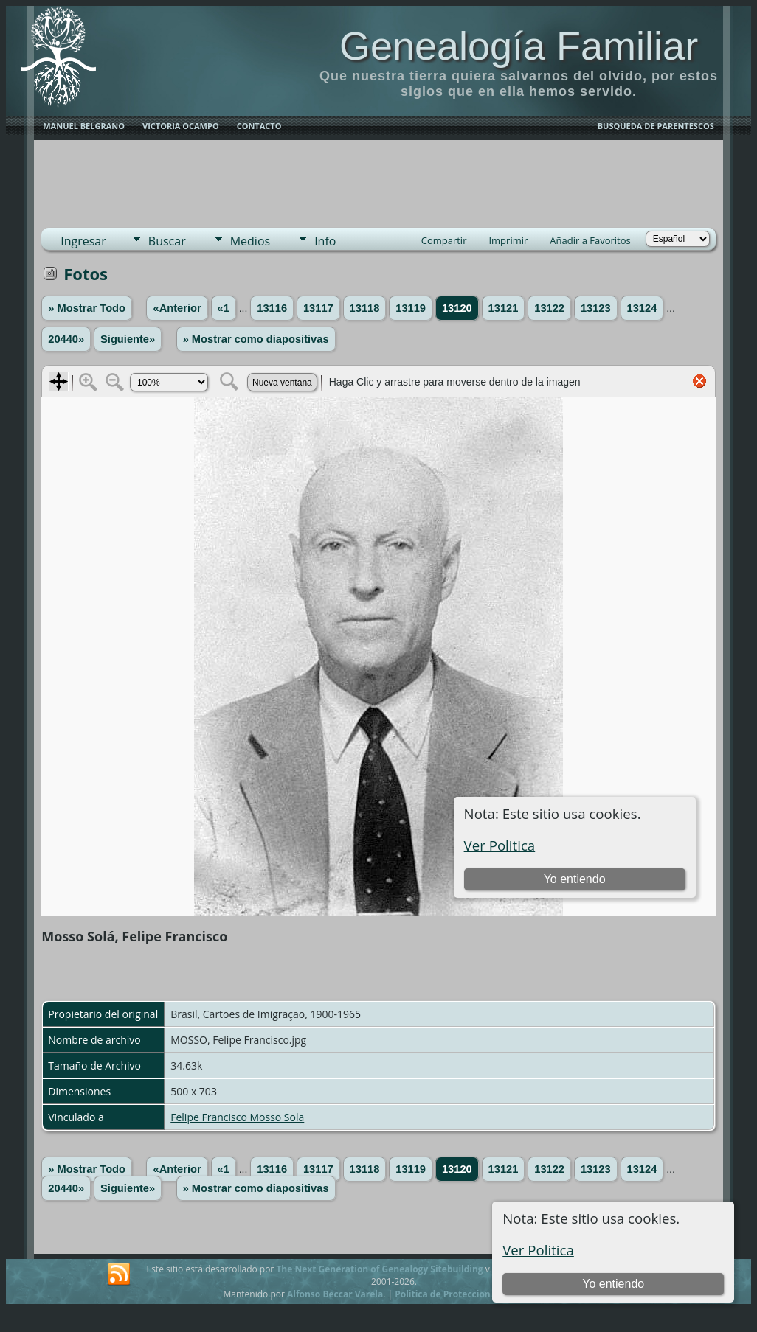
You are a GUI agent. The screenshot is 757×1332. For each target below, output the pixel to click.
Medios (250, 241)
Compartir (444, 240)
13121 (503, 308)
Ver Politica (538, 1250)
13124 (642, 308)
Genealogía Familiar (518, 46)
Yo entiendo (613, 1283)
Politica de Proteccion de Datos (463, 1294)
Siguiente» (127, 339)
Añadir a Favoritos (590, 240)
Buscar (167, 241)
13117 (318, 308)
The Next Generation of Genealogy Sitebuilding (379, 1269)
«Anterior (177, 308)
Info (325, 241)
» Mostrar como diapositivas (256, 339)
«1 (223, 308)
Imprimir (508, 240)
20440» (66, 339)
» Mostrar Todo (86, 308)
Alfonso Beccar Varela (335, 1294)
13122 (549, 308)
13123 (596, 308)
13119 (410, 308)
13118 (365, 308)
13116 (272, 308)
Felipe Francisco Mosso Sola (237, 1117)
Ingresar (83, 241)
